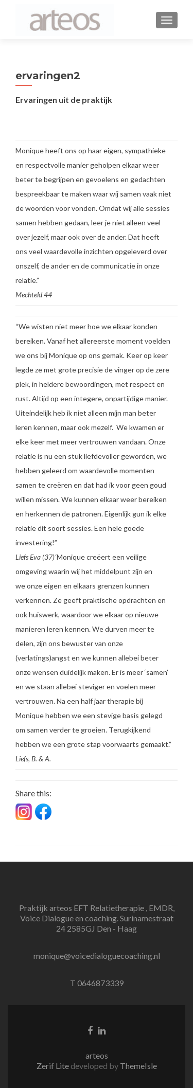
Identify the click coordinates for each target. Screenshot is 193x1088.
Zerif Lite (54, 1066)
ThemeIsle (138, 1066)
